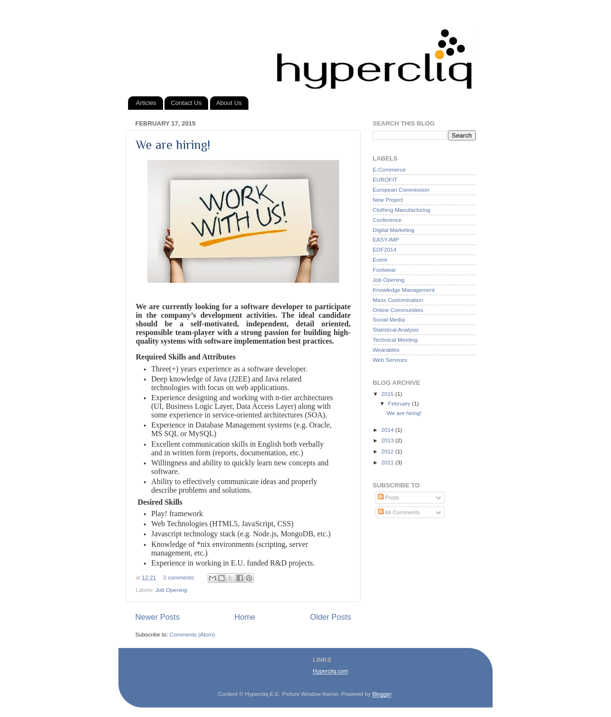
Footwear (384, 269)
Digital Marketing (393, 230)
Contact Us (186, 102)
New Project (388, 200)
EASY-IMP (386, 239)
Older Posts (330, 617)
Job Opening (171, 590)
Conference (387, 220)
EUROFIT (385, 179)
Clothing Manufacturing (401, 210)
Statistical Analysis (396, 329)
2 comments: (180, 577)
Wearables (386, 350)
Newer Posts (157, 617)
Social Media (389, 319)
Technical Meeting (395, 339)
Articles (146, 102)
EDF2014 (384, 249)
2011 (388, 462)
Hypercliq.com (330, 671)
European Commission (401, 189)
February (400, 403)
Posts (388, 497)
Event (380, 259)
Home (245, 617)
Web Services (390, 360)
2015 (388, 394)
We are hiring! (173, 145)
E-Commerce (389, 169)
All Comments (399, 512)
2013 (388, 440)
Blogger (381, 694)
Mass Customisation (398, 300)
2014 (388, 430)
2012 (388, 451)
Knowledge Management (404, 290)
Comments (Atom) (192, 634)
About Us (229, 102)
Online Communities (398, 310)
